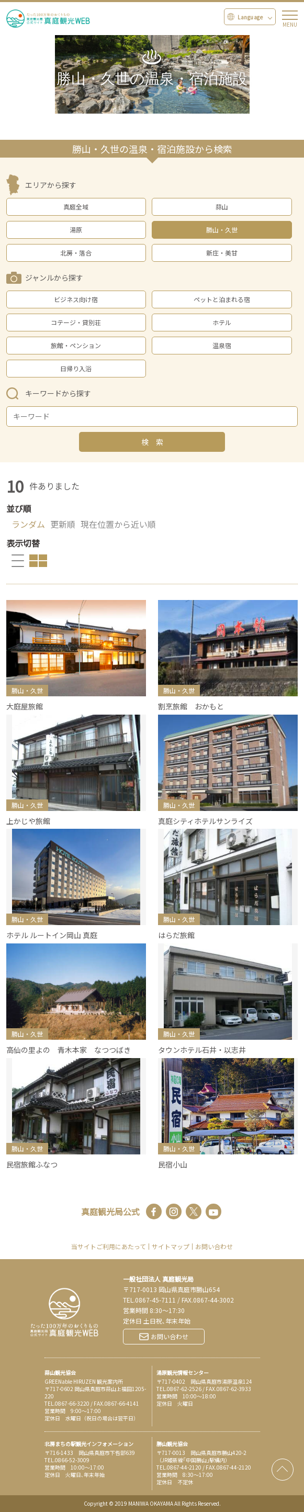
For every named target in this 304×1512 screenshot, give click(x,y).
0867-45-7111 (155, 1299)
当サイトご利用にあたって (108, 1246)
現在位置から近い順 (118, 524)
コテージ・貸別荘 (76, 322)
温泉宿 (221, 345)
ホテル (221, 322)
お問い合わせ (214, 1246)
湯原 (76, 229)
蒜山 (222, 206)
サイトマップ (170, 1246)
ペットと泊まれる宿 (222, 299)
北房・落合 (76, 252)
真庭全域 (75, 206)
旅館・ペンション (76, 345)
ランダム (28, 524)
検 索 (152, 442)
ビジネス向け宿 (76, 299)
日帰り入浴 (76, 368)
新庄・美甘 (222, 252)
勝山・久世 (222, 229)
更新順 (62, 524)
